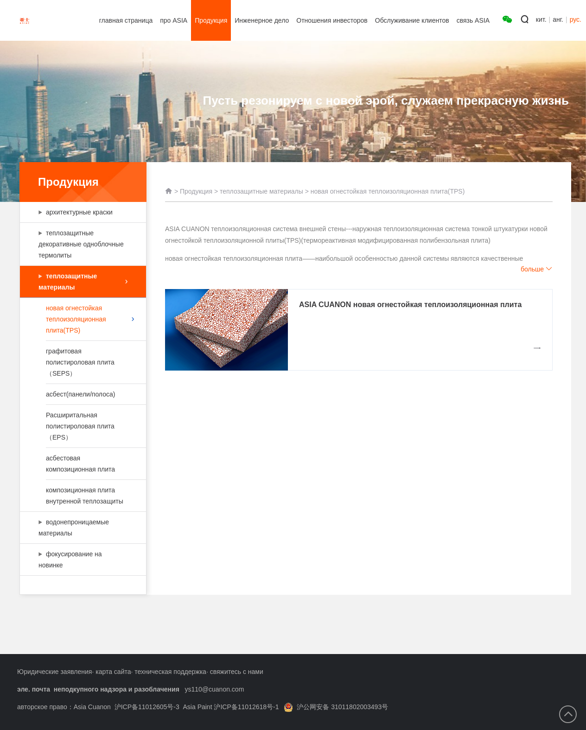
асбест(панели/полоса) (82, 394)
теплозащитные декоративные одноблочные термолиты (81, 244)
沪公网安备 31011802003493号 (336, 707)
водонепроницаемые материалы (78, 527)
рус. (575, 19)
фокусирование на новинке (78, 559)
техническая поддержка (170, 671)
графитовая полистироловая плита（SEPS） (82, 362)
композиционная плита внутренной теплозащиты (84, 495)
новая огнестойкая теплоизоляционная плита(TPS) (90, 319)
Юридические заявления (54, 671)
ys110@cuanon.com (214, 689)
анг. (558, 19)
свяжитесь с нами (236, 671)
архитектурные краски (82, 212)
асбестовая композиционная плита (82, 463)
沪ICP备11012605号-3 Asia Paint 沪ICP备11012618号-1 (197, 707)
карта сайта (113, 671)
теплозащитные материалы (82, 281)
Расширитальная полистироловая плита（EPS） (82, 426)
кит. (541, 19)
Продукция (196, 191)
